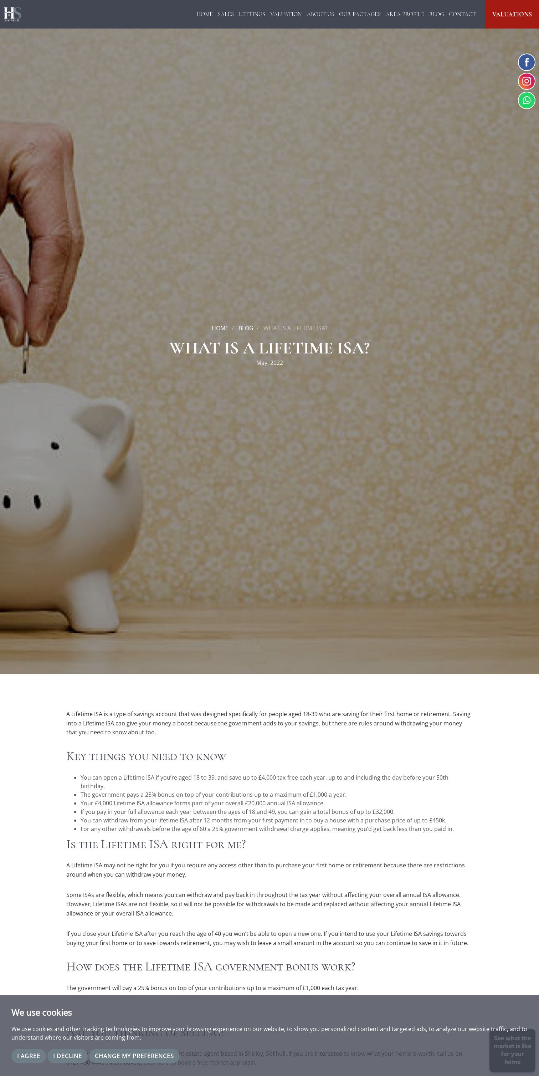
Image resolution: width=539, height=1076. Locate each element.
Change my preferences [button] (134, 1056)
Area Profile (405, 14)
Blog (436, 14)
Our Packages (360, 14)
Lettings (252, 14)
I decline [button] (67, 1056)
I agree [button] (28, 1056)
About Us (320, 14)
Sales (226, 14)
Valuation (286, 14)
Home (204, 14)
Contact (462, 14)
